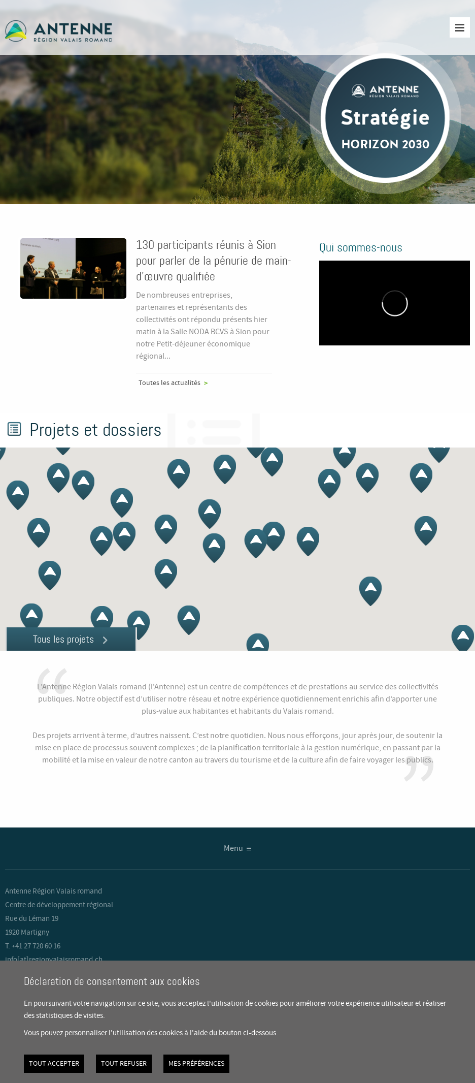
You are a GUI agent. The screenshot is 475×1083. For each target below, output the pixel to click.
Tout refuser (124, 1063)
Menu (233, 848)
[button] (438, 448)
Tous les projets (63, 639)
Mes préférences (196, 1063)
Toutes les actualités (169, 383)
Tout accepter (54, 1063)
